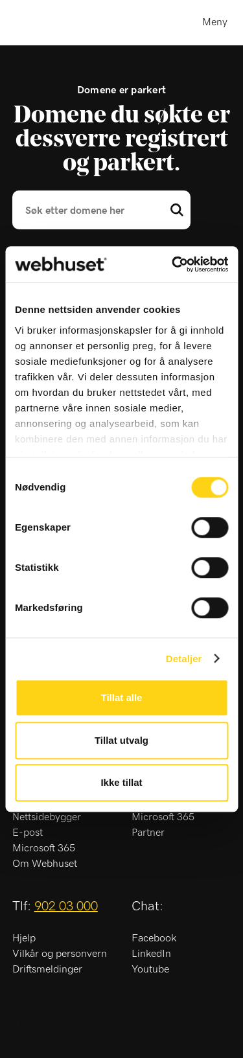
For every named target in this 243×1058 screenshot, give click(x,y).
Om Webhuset (44, 863)
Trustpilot (37, 1024)
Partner (148, 832)
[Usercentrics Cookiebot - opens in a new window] (173, 264)
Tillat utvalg (121, 740)
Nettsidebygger (46, 817)
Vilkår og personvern (59, 954)
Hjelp (24, 938)
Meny (214, 22)
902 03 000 (66, 906)
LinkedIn (151, 954)
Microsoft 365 (43, 848)
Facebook (154, 938)
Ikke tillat (121, 782)
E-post (27, 832)
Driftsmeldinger (47, 969)
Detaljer (184, 658)
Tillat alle (122, 697)
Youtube (150, 969)
